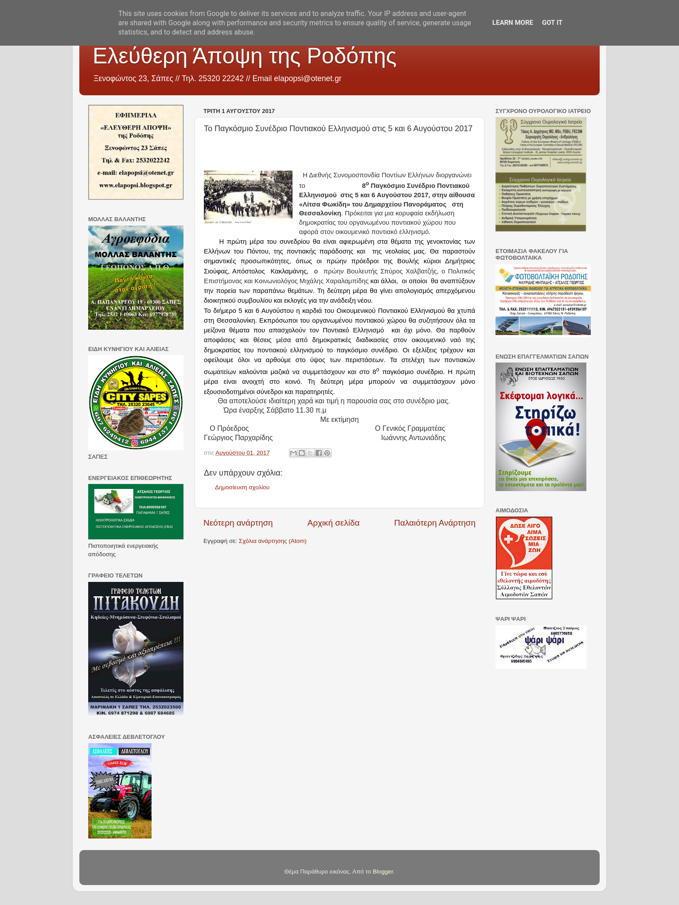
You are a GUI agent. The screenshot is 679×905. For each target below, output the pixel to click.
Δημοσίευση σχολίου (242, 487)
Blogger (383, 871)
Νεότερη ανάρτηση (238, 522)
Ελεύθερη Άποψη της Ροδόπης (245, 55)
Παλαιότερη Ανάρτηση (435, 522)
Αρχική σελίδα (334, 522)
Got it (552, 23)
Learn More (512, 23)
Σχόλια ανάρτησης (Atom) (273, 541)
